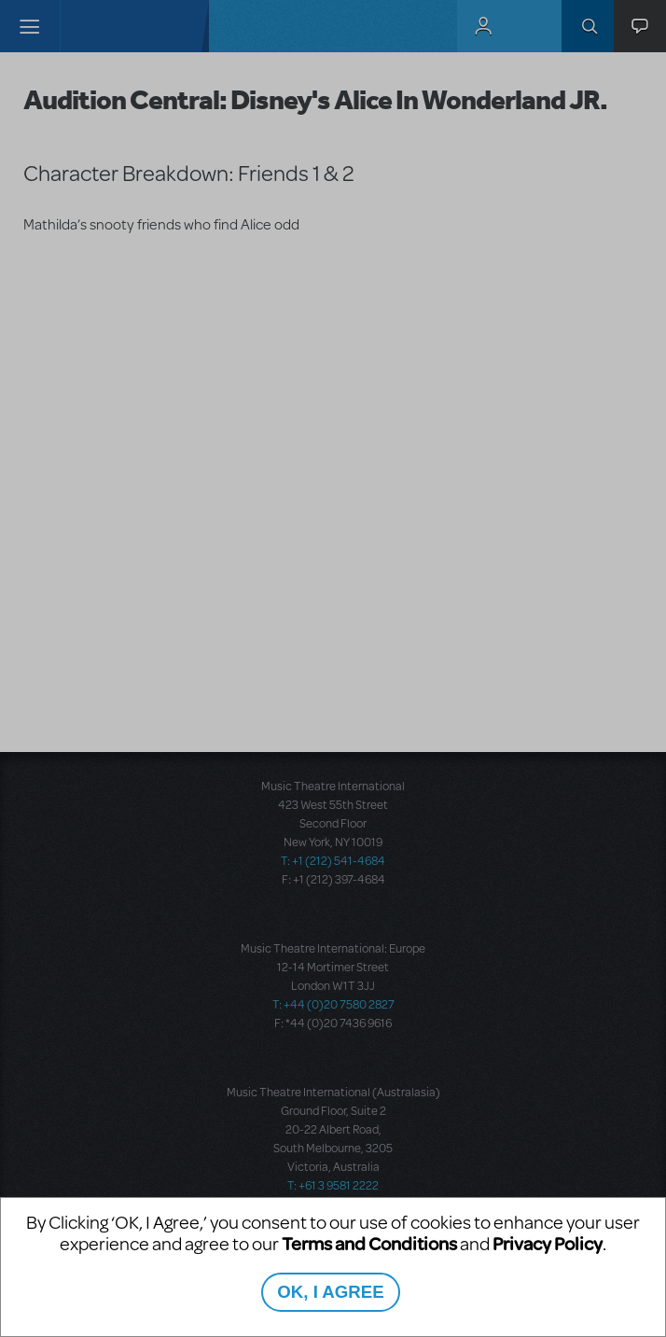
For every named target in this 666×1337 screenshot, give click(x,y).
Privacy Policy (548, 1243)
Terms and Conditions (369, 1243)
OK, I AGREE (330, 1292)
